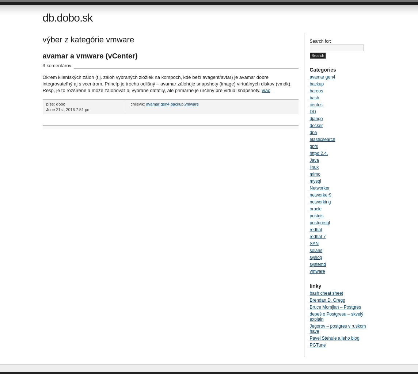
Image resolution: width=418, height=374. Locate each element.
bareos (316, 91)
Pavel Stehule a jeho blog (335, 338)
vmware (192, 104)
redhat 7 (318, 236)
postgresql (320, 222)
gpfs (314, 146)
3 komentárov (57, 65)
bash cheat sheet (326, 293)
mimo (315, 174)
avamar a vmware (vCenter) (90, 56)
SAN (314, 243)
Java (314, 160)
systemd (318, 264)
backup (177, 104)
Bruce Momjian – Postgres (335, 307)
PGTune (318, 345)
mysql (315, 181)
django (316, 118)
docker (316, 125)
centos (316, 104)
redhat (316, 229)
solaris (316, 250)
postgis (317, 215)
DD (313, 111)
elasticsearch (322, 139)
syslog (316, 257)
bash (314, 97)
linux (314, 167)
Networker (320, 188)
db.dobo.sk (68, 18)
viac (266, 90)
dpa (313, 132)
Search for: (320, 41)
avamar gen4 (158, 104)
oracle (316, 208)
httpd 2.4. (319, 153)
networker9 (320, 195)
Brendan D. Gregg (327, 300)
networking (320, 202)
